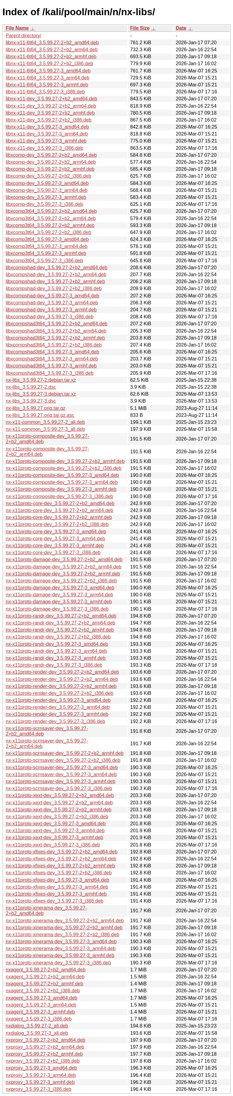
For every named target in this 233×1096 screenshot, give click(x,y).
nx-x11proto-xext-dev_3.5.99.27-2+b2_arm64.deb (59, 802)
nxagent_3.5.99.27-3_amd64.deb (41, 997)
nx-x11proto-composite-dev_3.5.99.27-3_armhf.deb (61, 489)
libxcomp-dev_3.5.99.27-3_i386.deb (44, 204)
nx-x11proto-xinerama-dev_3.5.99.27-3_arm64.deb (61, 948)
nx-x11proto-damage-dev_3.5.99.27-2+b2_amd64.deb (64, 559)
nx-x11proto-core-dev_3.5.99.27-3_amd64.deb (56, 531)
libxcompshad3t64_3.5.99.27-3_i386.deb (49, 373)
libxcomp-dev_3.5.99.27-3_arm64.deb (47, 190)
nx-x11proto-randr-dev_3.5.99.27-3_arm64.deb (56, 651)
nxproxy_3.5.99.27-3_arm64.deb (41, 1075)
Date (181, 28)
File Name (17, 28)
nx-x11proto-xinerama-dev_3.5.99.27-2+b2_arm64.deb (65, 920)
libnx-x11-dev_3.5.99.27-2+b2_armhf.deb (50, 113)
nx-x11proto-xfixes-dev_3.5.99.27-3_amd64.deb (57, 880)
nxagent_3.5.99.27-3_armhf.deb (40, 1011)
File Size (140, 28)
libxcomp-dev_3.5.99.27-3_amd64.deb (47, 183)
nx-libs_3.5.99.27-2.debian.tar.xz (41, 380)
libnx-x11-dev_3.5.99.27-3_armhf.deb (46, 140)
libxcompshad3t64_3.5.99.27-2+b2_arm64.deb (56, 330)
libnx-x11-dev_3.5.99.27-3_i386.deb (44, 148)
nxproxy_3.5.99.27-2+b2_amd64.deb (45, 1040)
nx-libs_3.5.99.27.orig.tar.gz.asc (40, 415)
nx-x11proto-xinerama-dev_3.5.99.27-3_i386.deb (58, 962)
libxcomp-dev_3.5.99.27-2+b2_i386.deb (48, 176)
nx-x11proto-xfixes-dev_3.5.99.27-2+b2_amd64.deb (61, 851)
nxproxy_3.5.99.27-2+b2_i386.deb (42, 1061)
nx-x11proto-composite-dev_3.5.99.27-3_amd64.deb (62, 475)
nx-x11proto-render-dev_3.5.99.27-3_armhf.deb (57, 714)
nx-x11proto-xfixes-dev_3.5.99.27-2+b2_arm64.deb (61, 858)
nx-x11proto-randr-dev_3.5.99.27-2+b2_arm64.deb (60, 622)
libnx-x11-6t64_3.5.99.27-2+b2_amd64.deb (52, 42)
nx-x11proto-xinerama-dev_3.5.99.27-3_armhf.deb (60, 955)
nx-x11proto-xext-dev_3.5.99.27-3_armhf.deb (54, 837)
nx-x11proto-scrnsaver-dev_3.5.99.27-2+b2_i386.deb (63, 760)
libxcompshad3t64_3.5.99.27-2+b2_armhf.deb (55, 337)
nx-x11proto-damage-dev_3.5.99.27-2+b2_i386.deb (61, 580)
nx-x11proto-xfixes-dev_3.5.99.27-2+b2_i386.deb (59, 872)
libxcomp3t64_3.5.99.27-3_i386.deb (44, 260)
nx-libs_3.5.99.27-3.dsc (31, 401)
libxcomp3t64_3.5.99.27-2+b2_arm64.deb (51, 218)
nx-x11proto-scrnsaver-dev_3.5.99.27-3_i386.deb (59, 788)
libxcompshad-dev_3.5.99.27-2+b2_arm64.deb (56, 274)
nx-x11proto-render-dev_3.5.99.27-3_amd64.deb (58, 700)
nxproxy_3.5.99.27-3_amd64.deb (41, 1068)
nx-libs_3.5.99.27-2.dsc (31, 387)
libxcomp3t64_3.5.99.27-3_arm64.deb (47, 246)
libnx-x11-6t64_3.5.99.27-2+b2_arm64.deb (52, 49)
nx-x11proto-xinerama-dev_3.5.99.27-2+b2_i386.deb (62, 934)
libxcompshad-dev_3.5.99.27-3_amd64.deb (52, 295)
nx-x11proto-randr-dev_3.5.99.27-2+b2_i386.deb (58, 636)
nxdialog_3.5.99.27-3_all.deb (37, 1033)
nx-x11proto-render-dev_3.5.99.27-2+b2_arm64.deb (62, 679)
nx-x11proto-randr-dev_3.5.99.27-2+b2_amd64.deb (61, 615)
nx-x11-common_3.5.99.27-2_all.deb (45, 422)
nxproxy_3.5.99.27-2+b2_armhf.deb (44, 1054)
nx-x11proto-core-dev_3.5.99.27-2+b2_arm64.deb (59, 510)
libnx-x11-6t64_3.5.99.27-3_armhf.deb (47, 84)
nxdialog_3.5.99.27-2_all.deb (37, 1025)
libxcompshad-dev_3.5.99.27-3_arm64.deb (52, 302)
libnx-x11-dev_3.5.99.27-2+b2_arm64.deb (51, 106)
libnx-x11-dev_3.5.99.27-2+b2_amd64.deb (51, 98)
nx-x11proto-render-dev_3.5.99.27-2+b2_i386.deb (59, 693)
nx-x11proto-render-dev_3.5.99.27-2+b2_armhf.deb (61, 686)
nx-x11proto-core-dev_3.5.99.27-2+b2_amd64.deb (60, 503)
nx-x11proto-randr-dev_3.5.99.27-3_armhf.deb (56, 658)
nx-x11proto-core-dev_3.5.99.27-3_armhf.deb (55, 545)
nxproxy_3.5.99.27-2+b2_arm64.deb (45, 1047)
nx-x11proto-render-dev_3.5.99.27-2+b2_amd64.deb (62, 672)
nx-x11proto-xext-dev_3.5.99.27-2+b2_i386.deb (57, 816)
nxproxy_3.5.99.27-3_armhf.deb (40, 1082)
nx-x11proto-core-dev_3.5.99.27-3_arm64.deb (55, 538)
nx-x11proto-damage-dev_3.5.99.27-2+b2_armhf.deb (63, 573)
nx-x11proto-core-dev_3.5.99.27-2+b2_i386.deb (57, 524)
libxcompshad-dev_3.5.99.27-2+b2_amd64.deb (56, 267)
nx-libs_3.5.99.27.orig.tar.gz (36, 408)
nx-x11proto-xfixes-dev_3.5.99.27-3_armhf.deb (56, 894)
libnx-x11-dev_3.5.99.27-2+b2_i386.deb (48, 119)
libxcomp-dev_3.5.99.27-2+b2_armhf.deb (50, 169)
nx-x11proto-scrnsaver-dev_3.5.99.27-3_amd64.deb (62, 767)
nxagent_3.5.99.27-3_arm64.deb (41, 1004)
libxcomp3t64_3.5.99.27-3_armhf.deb (46, 253)
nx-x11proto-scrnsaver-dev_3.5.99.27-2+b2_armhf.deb (64, 753)
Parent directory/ (23, 35)
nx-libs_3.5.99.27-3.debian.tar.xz (41, 394)
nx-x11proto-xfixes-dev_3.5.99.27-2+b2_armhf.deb (60, 865)
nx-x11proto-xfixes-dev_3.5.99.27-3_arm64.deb (57, 887)
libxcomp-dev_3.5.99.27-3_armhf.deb (46, 197)
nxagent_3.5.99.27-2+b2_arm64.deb (45, 976)
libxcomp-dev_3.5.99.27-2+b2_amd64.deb (51, 155)
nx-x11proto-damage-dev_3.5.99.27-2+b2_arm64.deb (63, 566)
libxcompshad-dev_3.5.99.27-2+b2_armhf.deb (55, 281)
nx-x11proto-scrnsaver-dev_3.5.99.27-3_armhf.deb (60, 781)
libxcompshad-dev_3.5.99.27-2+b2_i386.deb (54, 288)
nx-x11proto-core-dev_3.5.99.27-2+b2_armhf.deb (59, 517)
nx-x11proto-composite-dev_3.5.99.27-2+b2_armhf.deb (65, 461)
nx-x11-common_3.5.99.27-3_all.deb (45, 429)
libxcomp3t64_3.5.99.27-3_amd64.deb (47, 239)
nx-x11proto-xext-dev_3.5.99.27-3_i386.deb (53, 844)
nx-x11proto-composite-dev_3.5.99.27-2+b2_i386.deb (63, 468)
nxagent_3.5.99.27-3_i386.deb (39, 1018)
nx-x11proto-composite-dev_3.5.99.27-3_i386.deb (59, 496)
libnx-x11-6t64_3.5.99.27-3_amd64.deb (48, 70)
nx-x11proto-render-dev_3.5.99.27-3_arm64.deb (58, 707)
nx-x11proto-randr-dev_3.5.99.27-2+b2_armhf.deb (60, 629)
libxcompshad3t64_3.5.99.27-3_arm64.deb (52, 358)
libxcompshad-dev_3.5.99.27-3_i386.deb (49, 316)
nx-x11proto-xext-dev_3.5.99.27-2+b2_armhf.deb (58, 809)
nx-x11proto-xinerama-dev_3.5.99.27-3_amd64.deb (61, 941)
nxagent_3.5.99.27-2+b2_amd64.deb (46, 969)
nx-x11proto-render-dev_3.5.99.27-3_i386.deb (55, 721)
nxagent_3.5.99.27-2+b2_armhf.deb (44, 983)
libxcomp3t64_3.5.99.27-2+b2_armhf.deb (50, 225)
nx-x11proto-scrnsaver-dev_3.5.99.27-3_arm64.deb (61, 774)
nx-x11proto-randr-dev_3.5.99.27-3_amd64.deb (57, 644)
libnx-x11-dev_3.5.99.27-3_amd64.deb (47, 126)
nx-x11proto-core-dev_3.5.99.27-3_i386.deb (53, 552)
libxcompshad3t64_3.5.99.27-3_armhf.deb (51, 365)
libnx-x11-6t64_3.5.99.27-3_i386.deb (45, 91)
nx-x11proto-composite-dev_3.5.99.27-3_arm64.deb (62, 482)
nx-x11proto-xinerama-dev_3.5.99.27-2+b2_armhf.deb (64, 927)
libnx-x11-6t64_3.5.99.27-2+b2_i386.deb (49, 63)
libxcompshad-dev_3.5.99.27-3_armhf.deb (51, 309)
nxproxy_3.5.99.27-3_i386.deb (38, 1089)
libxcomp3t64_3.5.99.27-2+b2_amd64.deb (51, 211)
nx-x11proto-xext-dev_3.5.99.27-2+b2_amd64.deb (60, 795)
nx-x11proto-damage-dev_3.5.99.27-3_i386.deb (57, 609)
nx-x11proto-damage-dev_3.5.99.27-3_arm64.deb (59, 594)
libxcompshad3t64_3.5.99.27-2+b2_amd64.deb (56, 323)
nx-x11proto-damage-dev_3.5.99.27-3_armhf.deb (59, 601)
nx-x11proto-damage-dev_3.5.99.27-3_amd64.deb (60, 587)
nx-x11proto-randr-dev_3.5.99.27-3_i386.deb (54, 665)
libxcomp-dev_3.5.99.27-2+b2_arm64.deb (51, 162)
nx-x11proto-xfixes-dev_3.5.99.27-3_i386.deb (54, 900)
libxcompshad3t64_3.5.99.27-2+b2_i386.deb (54, 344)
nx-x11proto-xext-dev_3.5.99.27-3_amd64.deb (56, 823)
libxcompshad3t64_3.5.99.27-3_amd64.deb (52, 351)
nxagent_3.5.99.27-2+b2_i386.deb (43, 990)
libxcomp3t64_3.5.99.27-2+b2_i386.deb (48, 232)
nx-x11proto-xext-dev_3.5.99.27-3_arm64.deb (55, 830)
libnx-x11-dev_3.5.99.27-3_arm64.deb (47, 133)
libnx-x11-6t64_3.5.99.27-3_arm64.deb (47, 77)
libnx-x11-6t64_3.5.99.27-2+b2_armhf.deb (51, 56)
